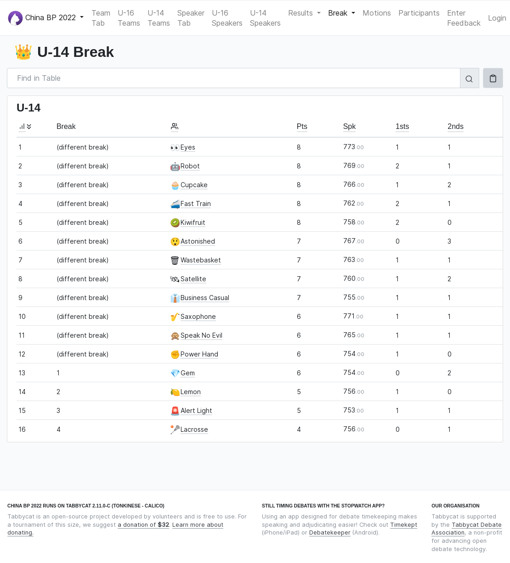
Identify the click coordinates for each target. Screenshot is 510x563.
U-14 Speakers (265, 18)
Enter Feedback (464, 18)
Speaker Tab (190, 18)
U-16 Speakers (227, 18)
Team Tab (100, 18)
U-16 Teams (129, 18)
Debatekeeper (330, 532)
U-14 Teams (158, 18)
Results (301, 12)
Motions (377, 12)
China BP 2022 (43, 18)
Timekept (403, 524)
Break (339, 12)
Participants (419, 12)
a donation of (143, 524)
